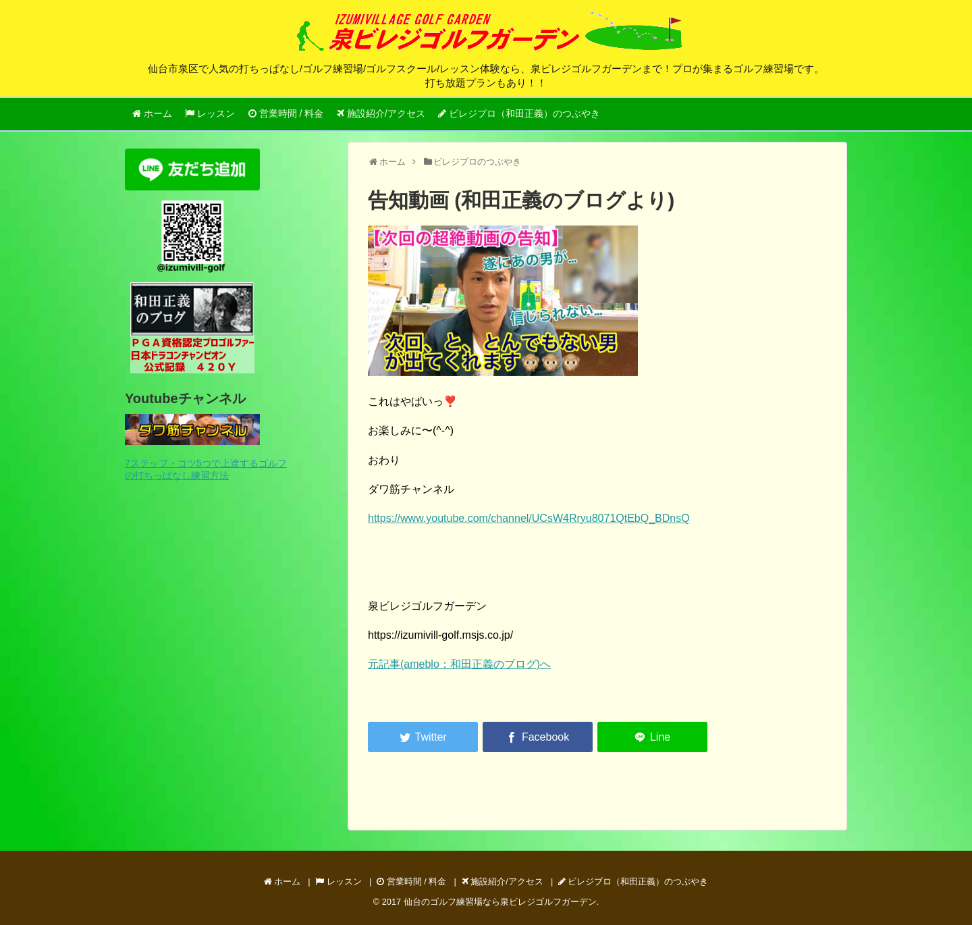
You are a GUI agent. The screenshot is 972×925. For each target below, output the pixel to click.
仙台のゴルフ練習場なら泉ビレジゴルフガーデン (500, 902)
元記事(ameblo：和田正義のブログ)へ (459, 664)
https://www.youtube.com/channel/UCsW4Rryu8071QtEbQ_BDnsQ (529, 518)
